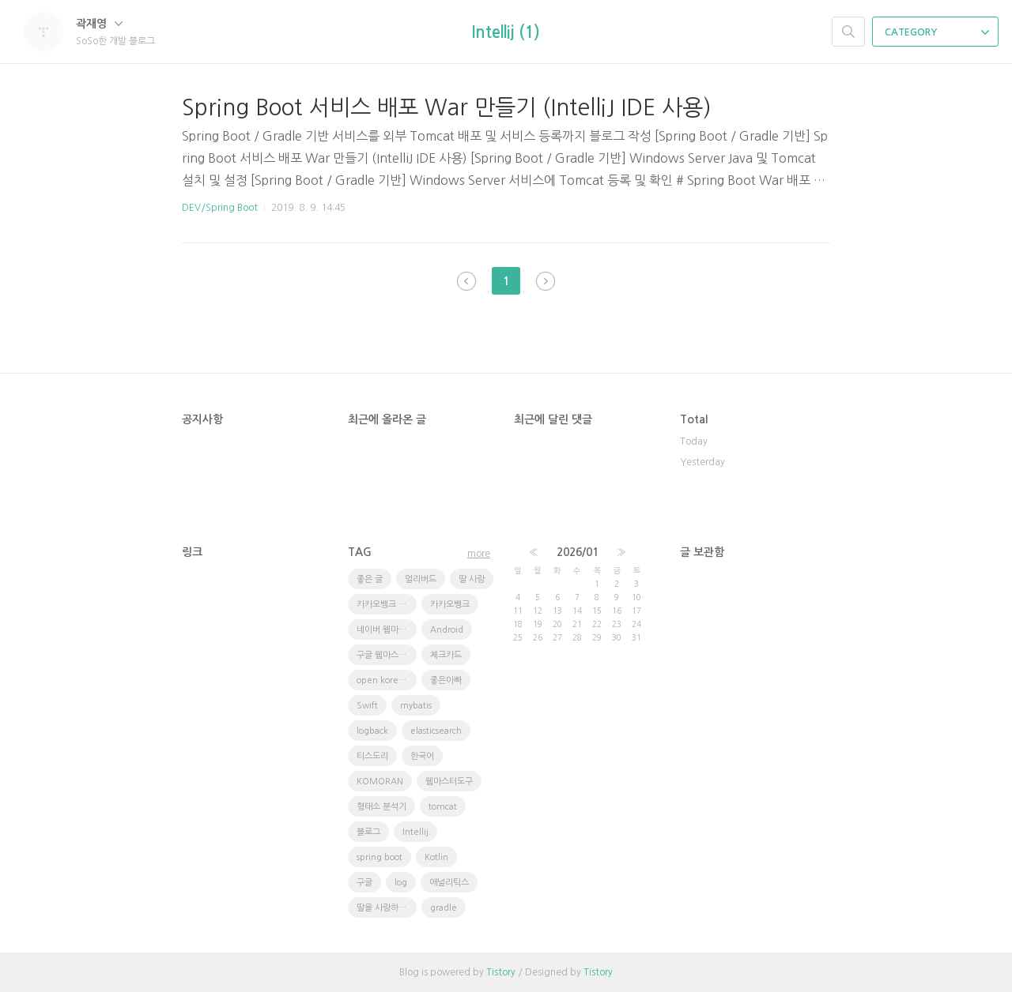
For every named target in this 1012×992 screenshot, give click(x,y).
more (478, 553)
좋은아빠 (446, 680)
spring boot (379, 857)
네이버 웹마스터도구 (387, 630)
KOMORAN (380, 781)
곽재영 (99, 23)
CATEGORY (937, 32)
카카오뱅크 (450, 604)
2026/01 (578, 552)
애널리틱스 (449, 882)
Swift (367, 705)
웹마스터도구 (449, 781)
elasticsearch (436, 731)
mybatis (416, 705)
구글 (364, 882)
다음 (545, 281)
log (401, 882)
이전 (466, 281)
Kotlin (436, 857)
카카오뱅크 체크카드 (387, 604)
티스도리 (372, 756)
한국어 (422, 756)
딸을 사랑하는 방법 (387, 908)
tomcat (443, 806)
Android (446, 630)
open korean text (387, 680)
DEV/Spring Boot (220, 207)
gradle (443, 908)
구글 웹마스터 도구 (387, 655)
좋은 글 (370, 579)
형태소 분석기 (381, 806)
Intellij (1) (506, 32)
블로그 (368, 832)
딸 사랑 (472, 579)
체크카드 (446, 655)
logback (372, 731)
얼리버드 (420, 579)
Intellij (415, 832)
